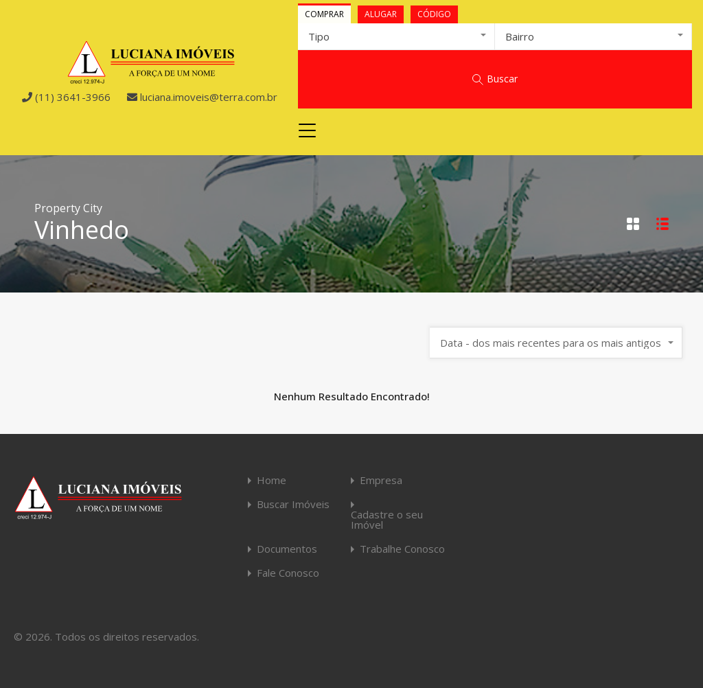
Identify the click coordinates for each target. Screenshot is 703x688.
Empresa (381, 480)
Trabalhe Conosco (402, 549)
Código (434, 14)
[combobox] (396, 36)
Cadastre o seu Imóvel (387, 519)
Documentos (287, 549)
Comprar (324, 14)
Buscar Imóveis (293, 504)
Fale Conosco (288, 573)
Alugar (381, 14)
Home (271, 480)
